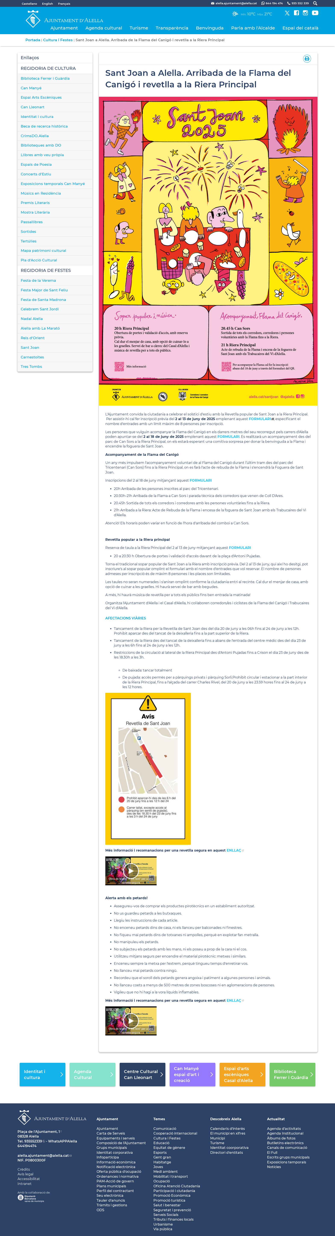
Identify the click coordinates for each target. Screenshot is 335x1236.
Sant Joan (30, 347)
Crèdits (24, 1169)
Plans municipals (111, 1186)
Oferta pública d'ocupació (119, 1172)
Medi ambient (165, 1172)
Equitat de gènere (169, 1148)
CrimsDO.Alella (35, 136)
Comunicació (164, 1129)
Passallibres (32, 222)
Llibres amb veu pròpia (42, 155)
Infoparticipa (108, 1157)
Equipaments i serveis (116, 1138)
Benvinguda (210, 28)
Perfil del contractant (115, 1191)
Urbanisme (163, 1224)
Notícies (274, 1167)
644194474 (27, 1146)
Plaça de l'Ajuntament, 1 (39, 1132)
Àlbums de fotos (281, 1138)
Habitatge (162, 1162)
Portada (32, 40)
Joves (158, 1167)
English (47, 3)
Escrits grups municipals (288, 1157)
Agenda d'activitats (284, 1129)
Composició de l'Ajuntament (121, 1143)
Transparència (172, 28)
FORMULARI (260, 419)
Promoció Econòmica (172, 1195)
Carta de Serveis (111, 1133)
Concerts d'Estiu (36, 174)
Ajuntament (64, 28)
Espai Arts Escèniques (41, 97)
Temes (159, 1119)
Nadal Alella (32, 319)
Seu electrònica (110, 1195)
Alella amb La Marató (40, 328)
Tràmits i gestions (112, 1205)
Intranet (25, 1184)
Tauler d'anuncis (111, 1200)
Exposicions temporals (286, 1162)
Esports (160, 1153)
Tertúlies (29, 241)
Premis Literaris (35, 203)
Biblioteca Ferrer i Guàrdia (45, 78)
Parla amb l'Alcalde (253, 28)
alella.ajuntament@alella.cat (43, 1156)
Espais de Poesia (36, 164)
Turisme (139, 28)
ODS (100, 1210)
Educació (161, 1143)
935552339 (33, 1141)
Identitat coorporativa (229, 1148)
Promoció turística (169, 1200)
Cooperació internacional (175, 1133)
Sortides (28, 231)
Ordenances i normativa (118, 1176)
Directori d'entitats (226, 1153)
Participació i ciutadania (174, 1191)
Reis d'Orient (33, 338)
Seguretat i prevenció (172, 1210)
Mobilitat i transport (170, 1176)
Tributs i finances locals (173, 1219)
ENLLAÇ (234, 850)
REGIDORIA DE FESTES (46, 270)
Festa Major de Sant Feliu (44, 290)
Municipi (217, 1138)
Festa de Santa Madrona (43, 300)
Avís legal (25, 1174)
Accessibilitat (29, 1179)
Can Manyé (31, 88)
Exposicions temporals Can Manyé (53, 184)
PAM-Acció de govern (115, 1181)
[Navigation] (131, 871)
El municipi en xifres (227, 1133)
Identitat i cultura (37, 116)
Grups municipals (112, 1148)
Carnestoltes (32, 357)
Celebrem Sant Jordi (40, 309)
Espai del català (300, 28)
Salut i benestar (167, 1205)
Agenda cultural (103, 28)
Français (64, 3)
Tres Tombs (31, 366)
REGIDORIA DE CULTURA (48, 68)
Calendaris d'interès (227, 1129)
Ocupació (161, 1181)
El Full (272, 1153)
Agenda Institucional (285, 1133)
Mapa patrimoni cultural (43, 250)
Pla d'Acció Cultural (39, 260)
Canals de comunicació (287, 1148)
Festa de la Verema (38, 280)
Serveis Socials (165, 1215)
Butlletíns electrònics (285, 1143)
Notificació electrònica (116, 1167)
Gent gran (162, 1157)
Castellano (29, 3)
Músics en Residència (41, 193)
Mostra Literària (35, 212)
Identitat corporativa (115, 1153)
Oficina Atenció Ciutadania (176, 1186)
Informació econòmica (116, 1162)
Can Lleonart (32, 107)
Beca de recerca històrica (44, 126)
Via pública (162, 1229)
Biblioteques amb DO (41, 145)
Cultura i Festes (58, 40)
